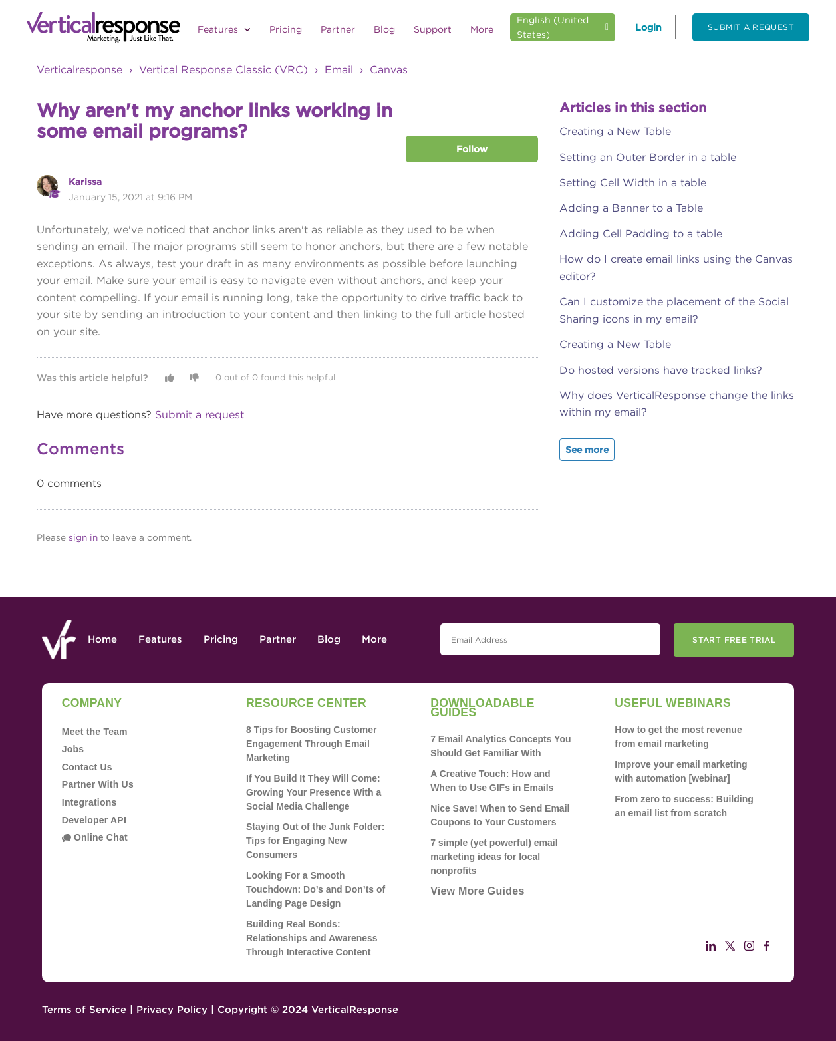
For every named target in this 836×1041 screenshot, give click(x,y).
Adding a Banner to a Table (631, 208)
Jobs (73, 749)
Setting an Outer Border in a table (647, 157)
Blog (384, 29)
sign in (83, 537)
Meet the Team (95, 731)
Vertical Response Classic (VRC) (223, 69)
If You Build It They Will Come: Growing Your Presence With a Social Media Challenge (313, 792)
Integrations (89, 802)
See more (587, 449)
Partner (338, 29)
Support (433, 29)
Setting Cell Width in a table (632, 182)
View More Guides (477, 891)
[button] (169, 378)
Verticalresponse (79, 69)
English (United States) (553, 27)
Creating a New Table (615, 131)
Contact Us (87, 767)
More (481, 29)
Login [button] (648, 27)
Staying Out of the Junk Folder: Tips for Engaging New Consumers (315, 840)
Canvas (389, 69)
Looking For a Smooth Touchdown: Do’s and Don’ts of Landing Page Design (315, 889)
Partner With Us (98, 784)
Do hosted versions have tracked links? (660, 370)
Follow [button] (472, 149)
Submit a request (751, 27)
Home (102, 639)
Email (339, 69)
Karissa (85, 181)
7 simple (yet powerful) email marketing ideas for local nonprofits (493, 856)
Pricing (285, 29)
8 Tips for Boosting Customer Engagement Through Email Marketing (311, 743)
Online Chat (95, 837)
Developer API (94, 820)
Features (224, 29)
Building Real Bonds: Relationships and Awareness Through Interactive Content (312, 938)
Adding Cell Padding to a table (640, 233)
